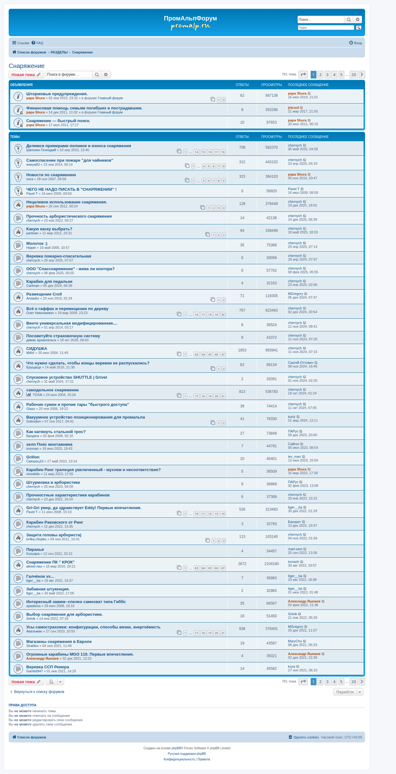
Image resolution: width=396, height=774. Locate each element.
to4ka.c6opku (36, 539)
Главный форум (110, 98)
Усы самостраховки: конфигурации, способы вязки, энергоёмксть (93, 627)
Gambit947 (34, 671)
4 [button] (334, 74)
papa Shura (35, 98)
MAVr (30, 353)
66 (216, 568)
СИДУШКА (36, 348)
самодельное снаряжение (52, 390)
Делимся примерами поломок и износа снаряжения (78, 145)
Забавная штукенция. (48, 589)
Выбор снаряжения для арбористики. (64, 614)
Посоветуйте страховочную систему (63, 336)
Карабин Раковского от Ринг (54, 522)
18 (223, 152)
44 (203, 354)
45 (209, 354)
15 (203, 152)
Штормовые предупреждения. (57, 93)
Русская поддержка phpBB (187, 753)
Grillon (33, 457)
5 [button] (341, 74)
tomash (293, 561)
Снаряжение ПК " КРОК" (50, 562)
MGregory (295, 294)
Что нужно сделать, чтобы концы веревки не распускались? (87, 363)
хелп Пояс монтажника (49, 444)
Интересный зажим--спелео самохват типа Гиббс (76, 601)
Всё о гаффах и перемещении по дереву (67, 308)
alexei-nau (34, 566)
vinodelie (33, 474)
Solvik (30, 618)
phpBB (176, 748)
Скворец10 (34, 461)
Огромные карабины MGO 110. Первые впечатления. (80, 654)
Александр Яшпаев (304, 601)
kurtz (291, 417)
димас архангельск (41, 340)
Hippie (31, 247)
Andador (32, 298)
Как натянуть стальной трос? (56, 431)
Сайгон (293, 444)
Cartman (32, 285)
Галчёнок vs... (40, 576)
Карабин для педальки (49, 281)
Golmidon (33, 421)
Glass (30, 408)
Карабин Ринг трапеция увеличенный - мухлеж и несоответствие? (93, 469)
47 (223, 354)
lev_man (294, 456)
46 (216, 354)
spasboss (33, 606)
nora (29, 179)
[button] (303, 74)
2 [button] (320, 74)
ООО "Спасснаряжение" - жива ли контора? (70, 268)
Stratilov (32, 646)
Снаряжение (27, 65)
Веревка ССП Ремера (47, 667)
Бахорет (294, 522)
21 (223, 396)
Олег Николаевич (40, 313)
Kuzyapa (33, 553)
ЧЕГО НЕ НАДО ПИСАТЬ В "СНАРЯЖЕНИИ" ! (71, 189)
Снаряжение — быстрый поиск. (58, 120)
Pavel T (32, 193)
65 (209, 568)
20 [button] (353, 74)
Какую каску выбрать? (49, 229)
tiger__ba (295, 507)
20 (223, 315)
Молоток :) (36, 243)
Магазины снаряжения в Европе (59, 641)
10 (196, 514)
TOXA (37, 395)
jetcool (293, 107)
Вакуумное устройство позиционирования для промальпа (85, 417)
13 (216, 514)
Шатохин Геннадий (41, 150)
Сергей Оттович (300, 362)
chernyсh (295, 145)
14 (196, 152)
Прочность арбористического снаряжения (69, 216)
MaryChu (295, 641)
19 (216, 315)
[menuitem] (37, 43)
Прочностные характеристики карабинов (68, 495)
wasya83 (33, 164)
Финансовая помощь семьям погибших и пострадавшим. (84, 108)
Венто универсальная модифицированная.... (71, 323)
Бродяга (32, 436)
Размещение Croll (44, 294)
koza (291, 666)
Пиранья (35, 549)
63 (196, 568)
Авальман (34, 631)
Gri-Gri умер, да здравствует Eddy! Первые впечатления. (83, 507)
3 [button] (327, 74)
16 (209, 152)
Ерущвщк (33, 367)
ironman (32, 448)
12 (209, 514)
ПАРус (293, 431)
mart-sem (295, 549)
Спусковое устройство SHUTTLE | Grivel (66, 377)
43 (196, 354)
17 (216, 152)
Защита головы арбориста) (53, 535)
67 (223, 568)
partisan (32, 233)
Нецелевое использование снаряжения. (66, 202)
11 (203, 514)
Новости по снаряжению (51, 174)
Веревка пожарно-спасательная (58, 256)
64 (203, 568)
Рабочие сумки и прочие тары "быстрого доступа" (77, 404)
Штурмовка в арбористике (53, 482)
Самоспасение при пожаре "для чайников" (69, 160)
